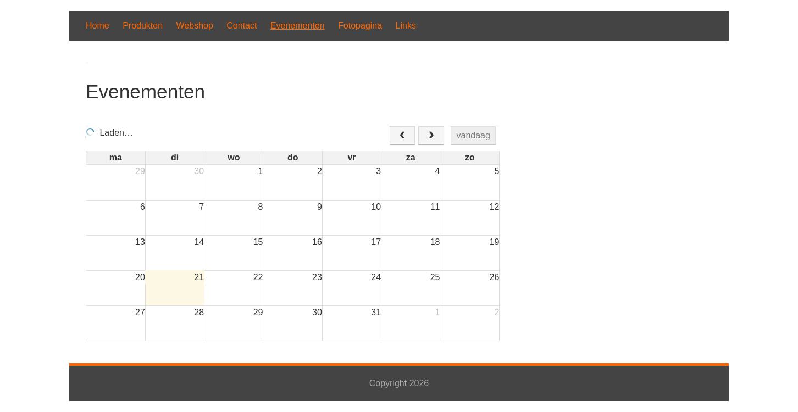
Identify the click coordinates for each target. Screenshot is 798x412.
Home (97, 25)
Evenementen (297, 25)
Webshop (194, 25)
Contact (241, 25)
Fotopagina (360, 25)
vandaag (473, 135)
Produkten (143, 25)
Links (406, 25)
